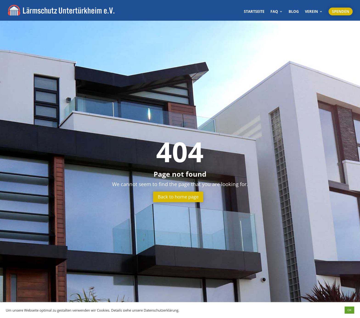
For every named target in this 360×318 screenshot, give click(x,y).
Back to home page (178, 197)
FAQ (274, 12)
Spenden (340, 11)
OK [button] (349, 310)
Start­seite (254, 12)
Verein (311, 12)
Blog (294, 12)
